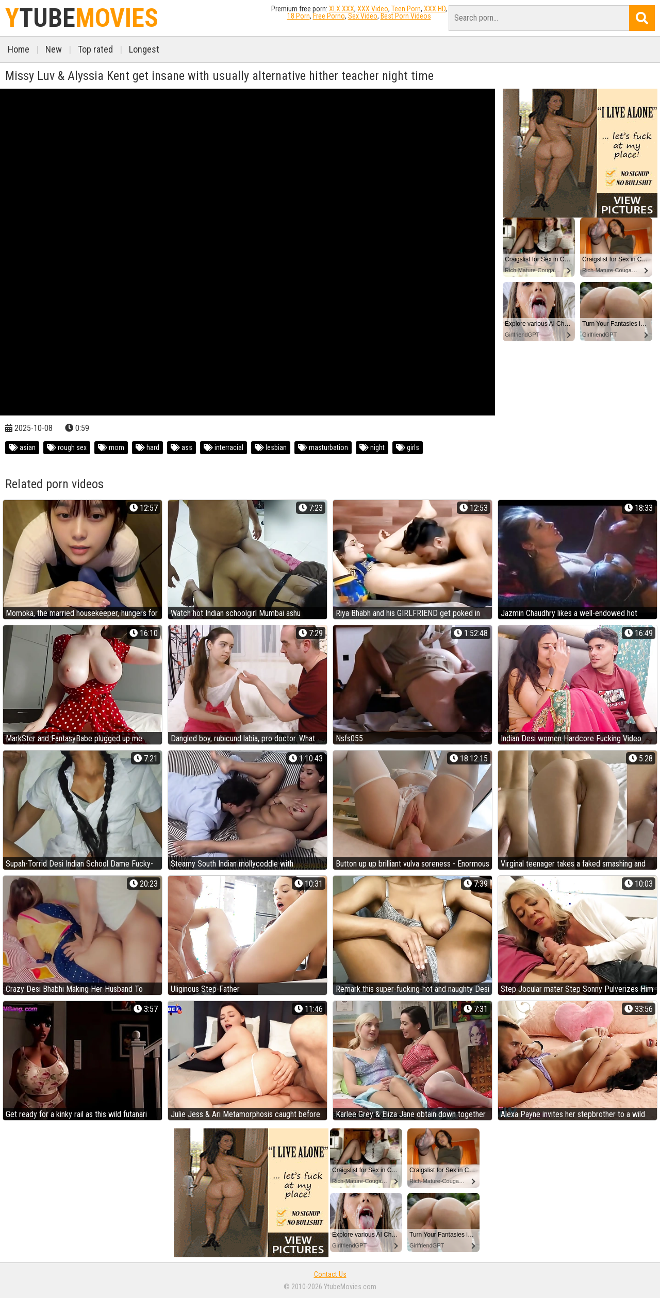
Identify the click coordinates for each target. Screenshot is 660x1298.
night (372, 447)
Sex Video (362, 16)
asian (22, 447)
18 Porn (298, 16)
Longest (144, 49)
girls (407, 447)
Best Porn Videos (406, 16)
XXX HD (435, 9)
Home (18, 49)
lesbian (271, 447)
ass (181, 447)
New (53, 49)
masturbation (323, 447)
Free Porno (329, 16)
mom (111, 447)
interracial (223, 447)
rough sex (67, 447)
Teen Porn (406, 9)
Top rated (95, 49)
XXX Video (372, 9)
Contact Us (330, 1274)
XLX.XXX (341, 9)
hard (147, 447)
